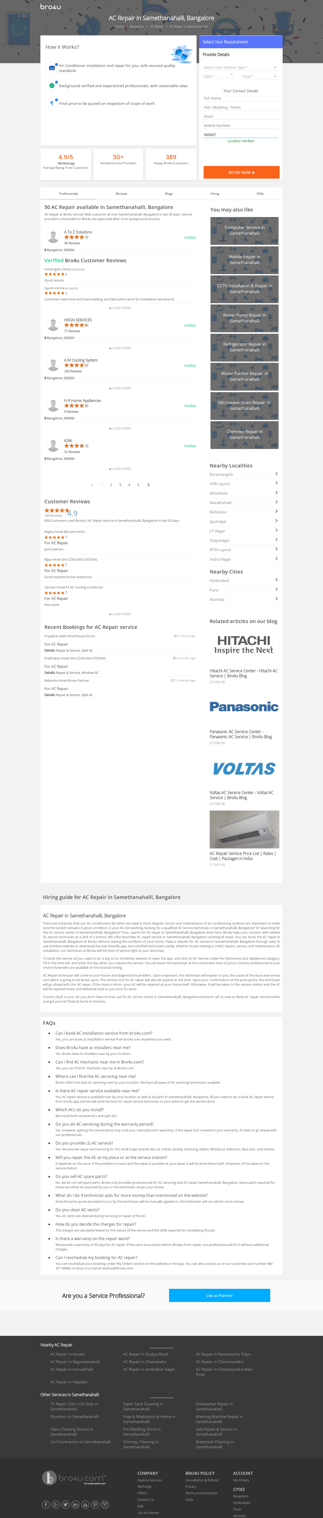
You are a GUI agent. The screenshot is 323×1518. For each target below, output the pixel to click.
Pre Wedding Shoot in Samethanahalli (142, 1432)
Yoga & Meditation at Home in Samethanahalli (149, 1419)
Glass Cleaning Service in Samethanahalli (71, 1432)
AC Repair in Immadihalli (71, 1369)
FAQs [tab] (260, 194)
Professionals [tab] (68, 194)
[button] (241, 42)
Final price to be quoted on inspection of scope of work (107, 103)
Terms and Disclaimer (201, 1493)
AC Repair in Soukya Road (145, 1354)
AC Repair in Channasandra (219, 1361)
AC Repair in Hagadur (69, 1381)
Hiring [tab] (214, 194)
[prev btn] (91, 484)
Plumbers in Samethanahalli (74, 1416)
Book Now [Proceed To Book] (254, 172)
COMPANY (148, 1473)
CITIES (239, 1489)
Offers (142, 1493)
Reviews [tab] (121, 194)
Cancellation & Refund (202, 1480)
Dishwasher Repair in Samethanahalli (214, 1406)
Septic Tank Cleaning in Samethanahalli (143, 1406)
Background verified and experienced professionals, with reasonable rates (123, 85)
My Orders (241, 1480)
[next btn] (148, 484)
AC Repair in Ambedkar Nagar (149, 1369)
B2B (140, 1506)
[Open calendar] (231, 74)
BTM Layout (244, 549)
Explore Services (150, 1480)
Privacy (190, 1486)
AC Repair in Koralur (68, 1354)
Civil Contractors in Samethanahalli (80, 1441)
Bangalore (240, 1496)
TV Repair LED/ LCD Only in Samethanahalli (74, 1406)
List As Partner (148, 1512)
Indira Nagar (244, 559)
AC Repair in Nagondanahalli (75, 1361)
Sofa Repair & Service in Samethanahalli (216, 1432)
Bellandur (244, 511)
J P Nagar (244, 530)
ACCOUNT (243, 1473)
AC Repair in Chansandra (144, 1361)
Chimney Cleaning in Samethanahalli (141, 1444)
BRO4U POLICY (199, 1473)
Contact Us (146, 1499)
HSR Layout (244, 483)
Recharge (144, 1486)
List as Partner (219, 1295)
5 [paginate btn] (138, 484)
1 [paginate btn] (102, 484)
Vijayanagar (244, 540)
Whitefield (244, 493)
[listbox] (240, 67)
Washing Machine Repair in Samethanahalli (219, 1419)
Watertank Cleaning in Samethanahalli (215, 1444)
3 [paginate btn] (120, 484)
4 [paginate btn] (129, 484)
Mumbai (244, 599)
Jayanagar (244, 521)
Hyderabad (244, 580)
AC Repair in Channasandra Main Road (224, 1372)
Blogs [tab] (169, 194)
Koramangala (244, 474)
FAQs (189, 1499)
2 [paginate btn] (111, 484)
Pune (244, 589)
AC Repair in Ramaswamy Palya (223, 1354)
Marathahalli (244, 502)
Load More (120, 307)
